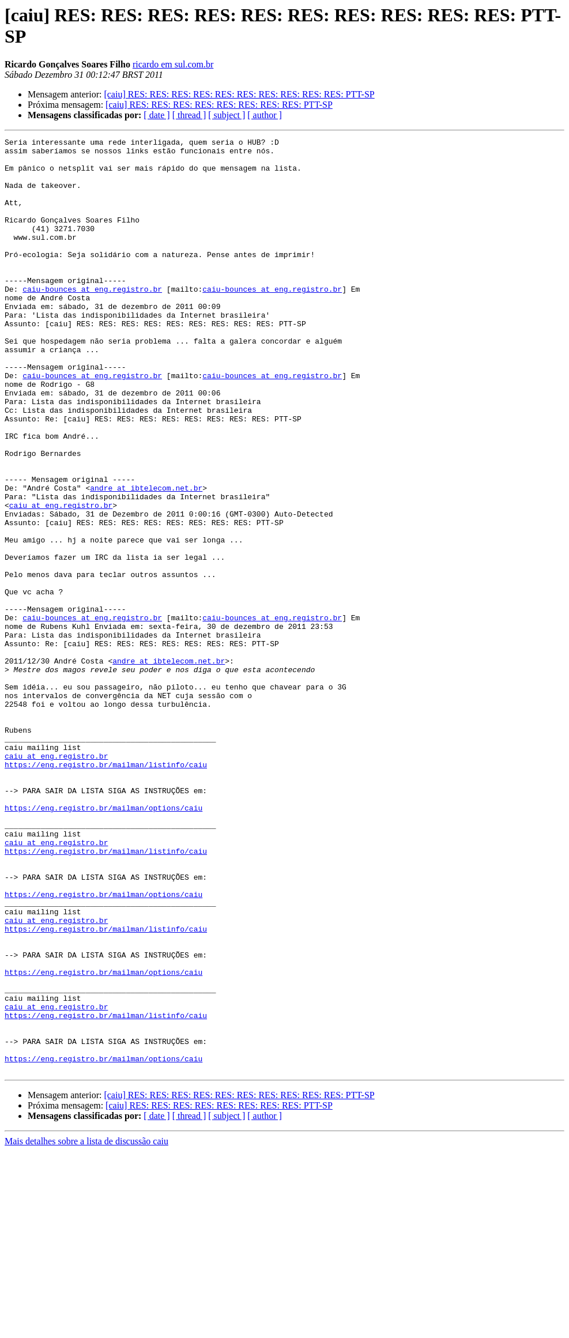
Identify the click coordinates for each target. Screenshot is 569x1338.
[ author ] (264, 115)
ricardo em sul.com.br (173, 64)
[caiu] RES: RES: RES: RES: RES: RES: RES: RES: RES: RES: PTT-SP (239, 94)
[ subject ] (226, 115)
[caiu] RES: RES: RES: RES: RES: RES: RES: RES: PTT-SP (219, 105)
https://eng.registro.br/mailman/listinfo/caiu (106, 890)
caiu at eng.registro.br (60, 579)
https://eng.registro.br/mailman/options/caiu (103, 942)
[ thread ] (189, 115)
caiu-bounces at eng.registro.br (92, 320)
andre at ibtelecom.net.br (146, 558)
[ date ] (156, 115)
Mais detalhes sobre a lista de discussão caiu (86, 1328)
